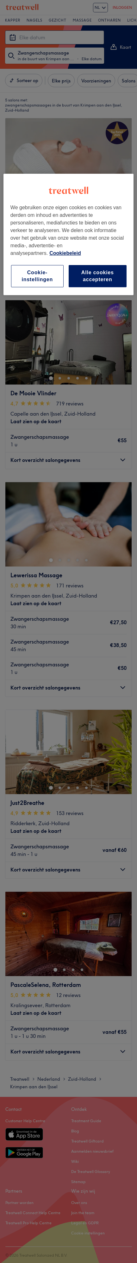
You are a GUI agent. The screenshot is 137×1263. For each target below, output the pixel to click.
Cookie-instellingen (37, 276)
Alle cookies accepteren (97, 276)
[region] (68, 234)
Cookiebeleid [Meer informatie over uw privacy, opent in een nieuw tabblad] (65, 253)
